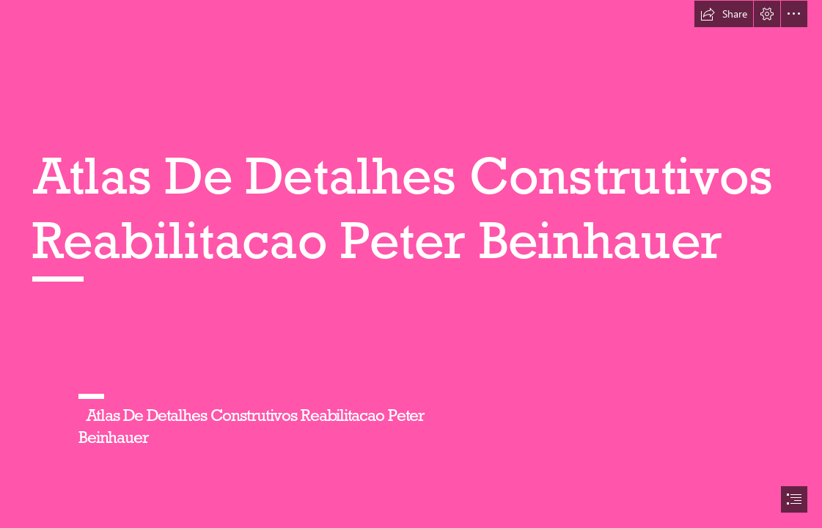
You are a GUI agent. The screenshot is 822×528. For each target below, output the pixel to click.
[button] (723, 14)
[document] (411, 264)
